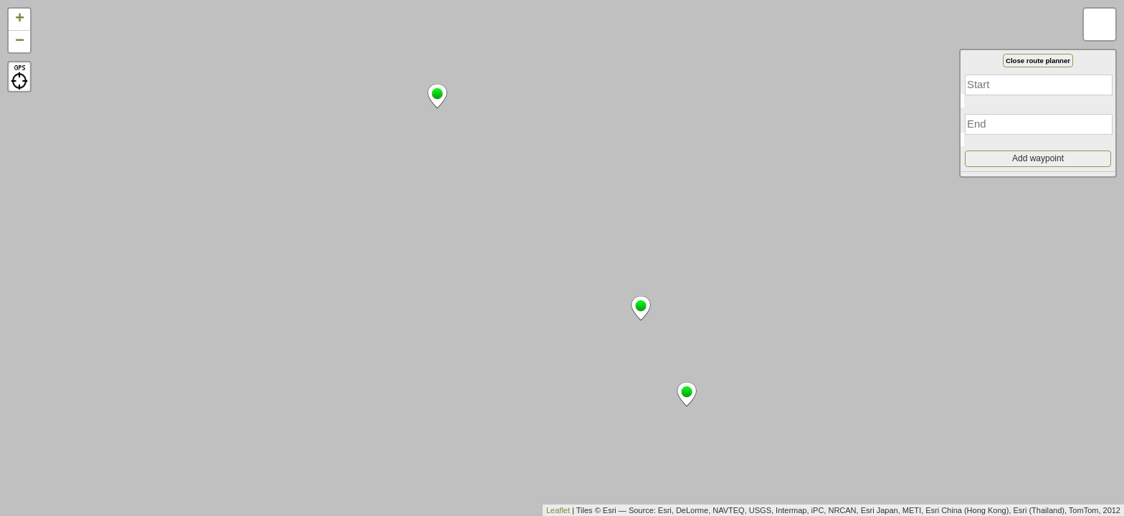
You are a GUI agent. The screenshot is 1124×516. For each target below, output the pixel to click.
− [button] (19, 41)
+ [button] (19, 19)
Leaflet (558, 510)
